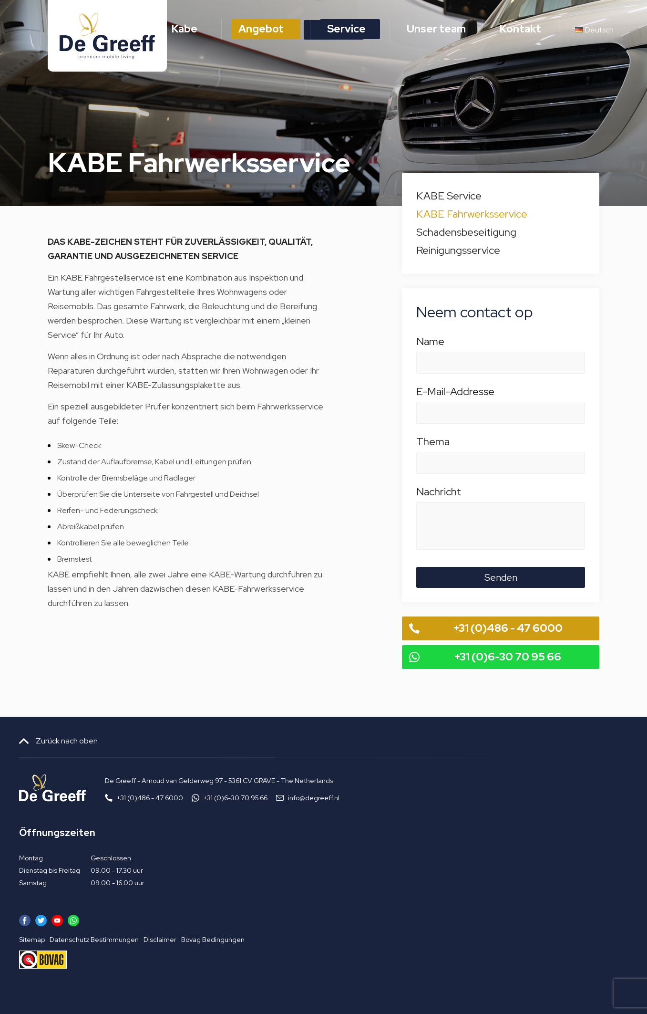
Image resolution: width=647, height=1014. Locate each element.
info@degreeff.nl (313, 798)
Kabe (184, 29)
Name (500, 346)
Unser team (436, 29)
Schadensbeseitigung (466, 232)
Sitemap (32, 939)
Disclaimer (160, 939)
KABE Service (449, 196)
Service (346, 29)
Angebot (261, 29)
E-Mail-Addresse (500, 396)
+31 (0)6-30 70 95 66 (507, 657)
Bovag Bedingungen (213, 939)
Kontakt (520, 29)
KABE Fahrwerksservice (471, 214)
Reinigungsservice (458, 250)
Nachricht (500, 497)
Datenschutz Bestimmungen (94, 939)
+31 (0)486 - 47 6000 (508, 628)
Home (123, 29)
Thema (500, 447)
